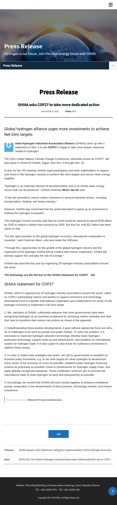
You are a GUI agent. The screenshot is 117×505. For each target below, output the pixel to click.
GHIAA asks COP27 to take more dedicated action (44, 400)
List (58, 434)
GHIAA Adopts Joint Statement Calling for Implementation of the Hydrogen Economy (57, 450)
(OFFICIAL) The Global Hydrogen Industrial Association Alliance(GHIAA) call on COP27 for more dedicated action (58, 459)
